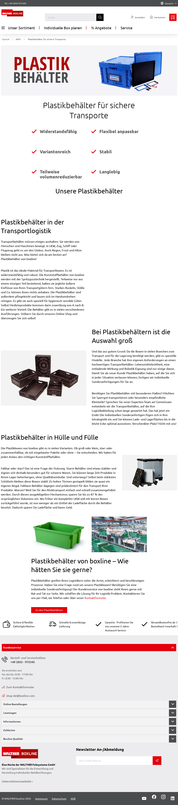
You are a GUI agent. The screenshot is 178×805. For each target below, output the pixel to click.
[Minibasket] (173, 17)
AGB (73, 798)
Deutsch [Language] (169, 3)
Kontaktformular (95, 598)
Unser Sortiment (18, 27)
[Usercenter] (138, 17)
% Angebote (101, 27)
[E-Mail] (114, 760)
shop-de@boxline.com (18, 695)
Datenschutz (59, 798)
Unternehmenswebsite (16, 781)
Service (126, 27)
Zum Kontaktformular (18, 687)
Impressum (41, 798)
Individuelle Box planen (63, 27)
